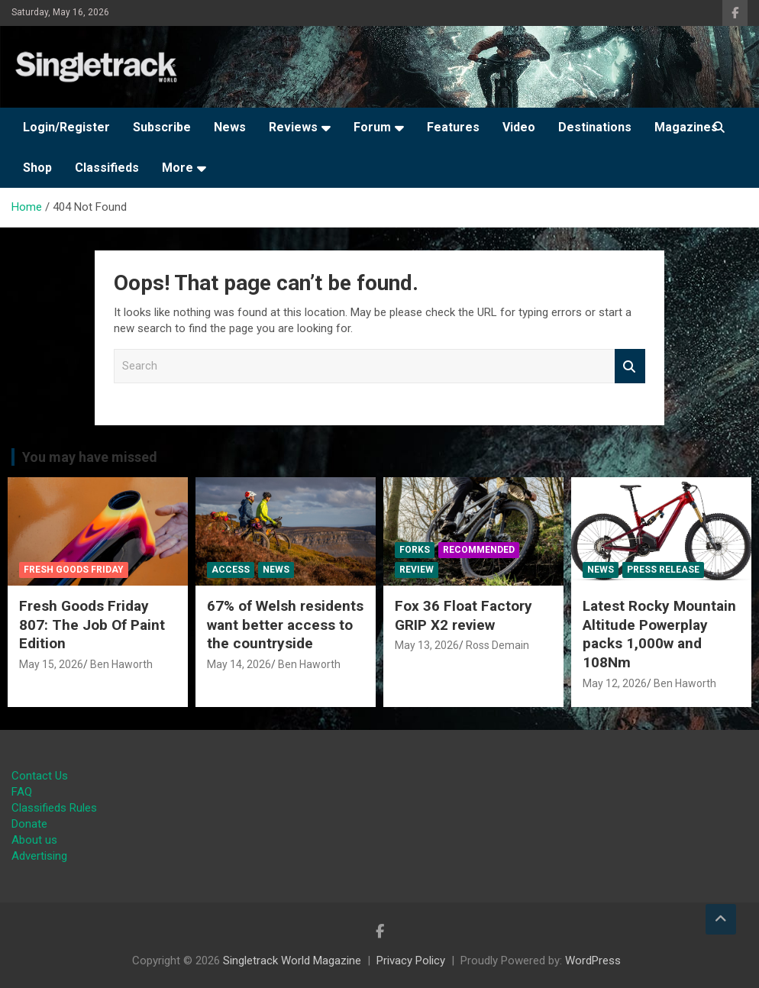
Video (518, 127)
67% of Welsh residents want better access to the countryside (285, 624)
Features (453, 127)
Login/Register (66, 127)
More (177, 167)
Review (416, 569)
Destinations (594, 127)
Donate (29, 824)
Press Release (663, 569)
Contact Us (39, 776)
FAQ (21, 792)
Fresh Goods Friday (74, 569)
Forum (372, 127)
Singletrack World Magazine (292, 960)
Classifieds (107, 167)
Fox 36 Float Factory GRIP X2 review (463, 615)
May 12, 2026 (615, 683)
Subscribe (162, 127)
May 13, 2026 (427, 645)
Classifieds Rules (54, 808)
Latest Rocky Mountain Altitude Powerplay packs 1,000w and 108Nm (659, 634)
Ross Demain (497, 645)
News (230, 127)
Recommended (479, 549)
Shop (37, 167)
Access (231, 569)
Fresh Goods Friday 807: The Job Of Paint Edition (92, 624)
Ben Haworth (121, 664)
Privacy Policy (410, 960)
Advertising (39, 856)
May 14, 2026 (239, 664)
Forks (414, 549)
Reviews (293, 127)
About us (34, 840)
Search (630, 366)
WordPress (593, 960)
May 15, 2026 (51, 664)
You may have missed (89, 457)
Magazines (686, 127)
